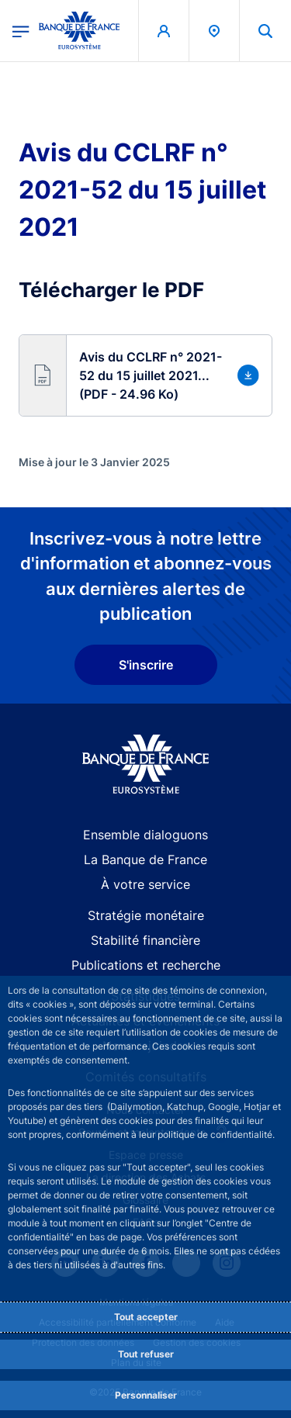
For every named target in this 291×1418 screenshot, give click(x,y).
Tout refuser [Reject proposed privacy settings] (146, 1354)
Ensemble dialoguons (145, 834)
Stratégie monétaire (146, 915)
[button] (145, 375)
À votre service (145, 884)
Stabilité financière (145, 940)
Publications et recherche (145, 965)
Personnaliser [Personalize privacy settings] (146, 1395)
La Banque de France (145, 859)
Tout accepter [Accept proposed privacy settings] (146, 1317)
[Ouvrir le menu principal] (20, 30)
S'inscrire (146, 665)
